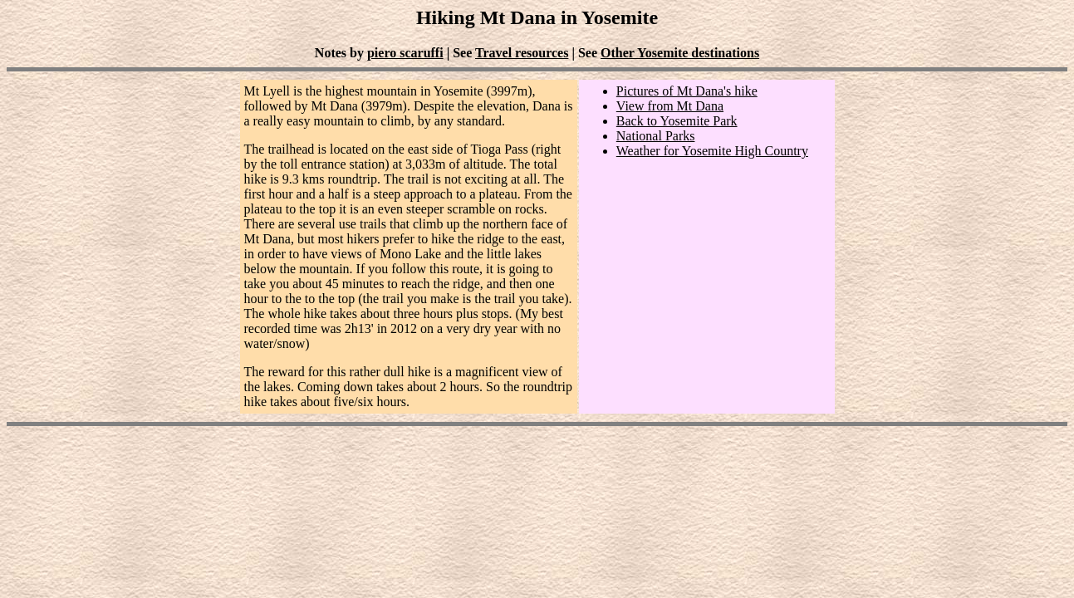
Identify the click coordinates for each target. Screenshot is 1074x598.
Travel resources (521, 53)
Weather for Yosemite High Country (712, 151)
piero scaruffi (405, 53)
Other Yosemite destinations (680, 53)
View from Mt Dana (669, 106)
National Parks (655, 136)
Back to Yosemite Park (677, 121)
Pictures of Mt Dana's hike (687, 91)
